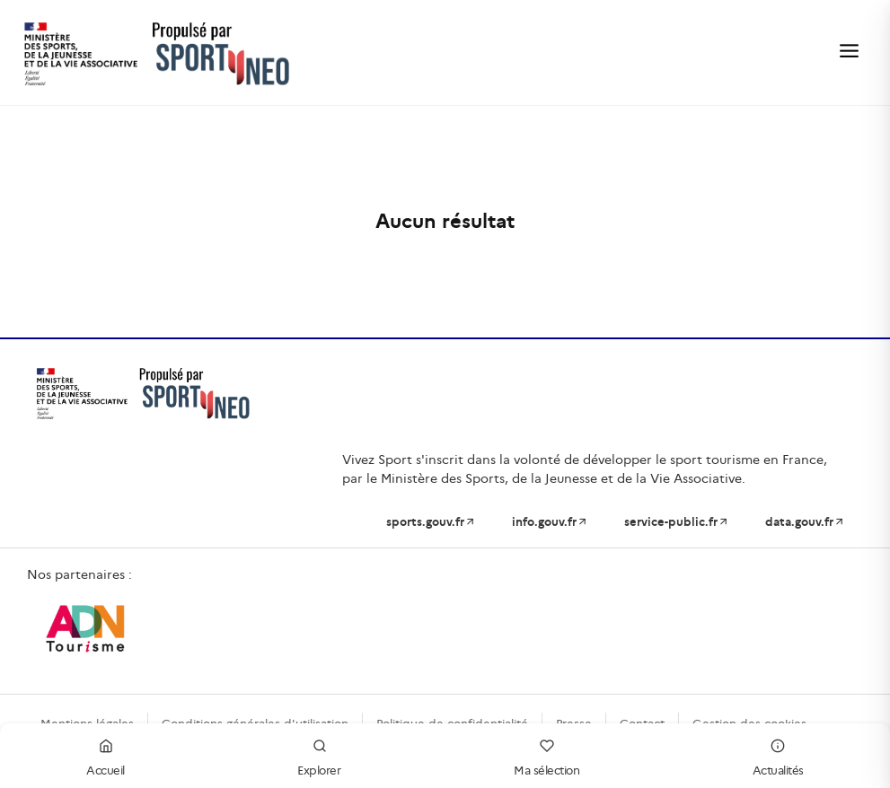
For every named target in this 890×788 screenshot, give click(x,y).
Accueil (105, 755)
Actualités (778, 755)
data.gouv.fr (805, 522)
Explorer (318, 755)
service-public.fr (676, 522)
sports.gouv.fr (431, 522)
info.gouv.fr (550, 522)
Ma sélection (546, 755)
